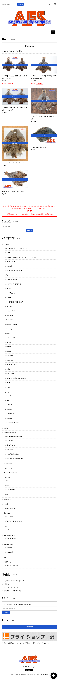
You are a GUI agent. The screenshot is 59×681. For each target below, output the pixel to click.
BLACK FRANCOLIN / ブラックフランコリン (21, 257)
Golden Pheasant (12, 324)
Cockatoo (9, 356)
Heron (8, 252)
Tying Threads (8, 468)
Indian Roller (10, 262)
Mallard (8, 288)
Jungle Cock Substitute (14, 436)
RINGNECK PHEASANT (14, 302)
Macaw (8, 342)
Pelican (8, 369)
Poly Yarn (9, 449)
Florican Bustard (11, 365)
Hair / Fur (7, 392)
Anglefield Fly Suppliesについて (14, 581)
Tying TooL (7, 477)
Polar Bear (9, 418)
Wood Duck (10, 374)
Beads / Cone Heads (11, 473)
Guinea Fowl (10, 311)
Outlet (6, 428)
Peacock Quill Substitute (14, 458)
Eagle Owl (9, 360)
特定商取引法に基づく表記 (12, 591)
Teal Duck (9, 315)
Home (4, 51)
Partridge (9, 329)
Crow (8, 387)
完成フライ (7, 562)
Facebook (29, 627)
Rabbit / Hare (10, 414)
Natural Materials (9, 535)
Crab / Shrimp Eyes (12, 454)
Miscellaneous (8, 544)
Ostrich (8, 347)
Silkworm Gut (10, 547)
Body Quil (9, 552)
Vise (7, 481)
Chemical (7, 513)
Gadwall (9, 351)
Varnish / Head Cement (14, 521)
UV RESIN (9, 516)
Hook (5, 526)
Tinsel (6, 504)
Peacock (9, 266)
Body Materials (11, 539)
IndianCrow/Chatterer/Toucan (16, 378)
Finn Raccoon (11, 396)
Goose (8, 333)
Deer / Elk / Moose (12, 423)
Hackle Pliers (10, 490)
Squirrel (9, 409)
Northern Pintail (11, 279)
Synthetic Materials (10, 432)
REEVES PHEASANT (13, 284)
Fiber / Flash (10, 445)
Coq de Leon (10, 338)
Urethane (9, 440)
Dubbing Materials (10, 508)
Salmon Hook (10, 530)
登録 (6, 612)
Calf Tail (9, 405)
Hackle (8, 297)
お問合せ (7, 584)
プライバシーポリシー (11, 587)
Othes (8, 494)
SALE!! (6, 557)
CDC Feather (10, 293)
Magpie (8, 382)
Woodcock (9, 320)
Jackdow (9, 306)
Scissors (9, 485)
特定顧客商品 (8, 499)
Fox (7, 400)
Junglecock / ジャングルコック (16, 248)
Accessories (8, 464)
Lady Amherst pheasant (14, 270)
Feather (11, 51)
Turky (8, 275)
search (20, 4)
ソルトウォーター (12, 565)
